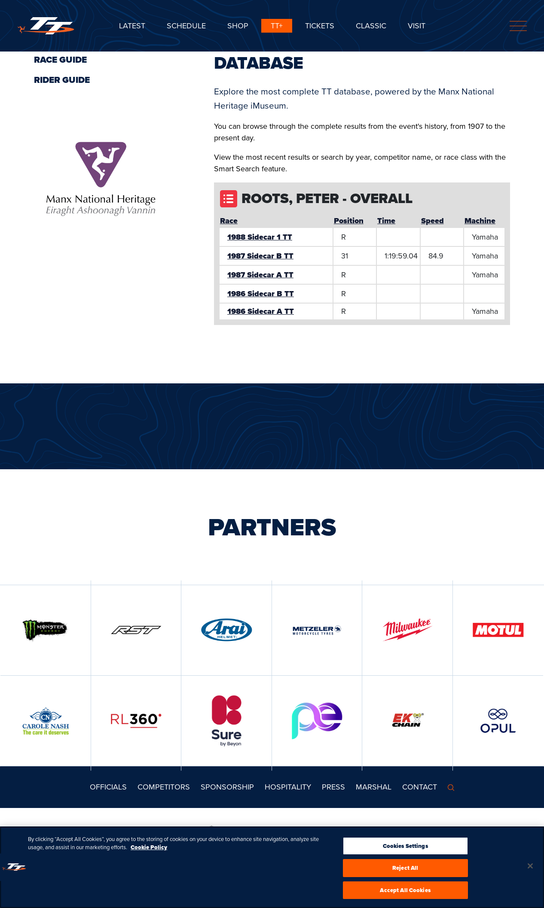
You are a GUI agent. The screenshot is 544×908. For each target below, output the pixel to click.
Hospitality (288, 787)
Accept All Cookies (405, 894)
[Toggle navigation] (518, 26)
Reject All (405, 871)
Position (349, 220)
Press (333, 787)
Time (386, 220)
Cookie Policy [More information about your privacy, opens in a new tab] (149, 851)
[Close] (530, 868)
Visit (416, 25)
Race (229, 220)
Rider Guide (62, 79)
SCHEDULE (186, 25)
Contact (419, 787)
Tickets (319, 25)
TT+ (277, 25)
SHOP (237, 25)
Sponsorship (227, 787)
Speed (432, 220)
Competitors (164, 787)
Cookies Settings (405, 849)
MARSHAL (373, 787)
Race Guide (60, 59)
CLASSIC (371, 25)
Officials (108, 787)
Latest (132, 25)
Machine (480, 220)
